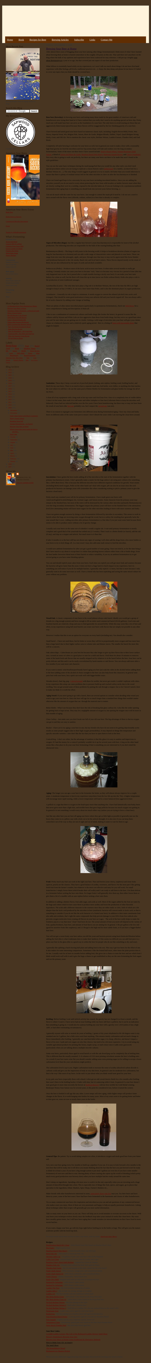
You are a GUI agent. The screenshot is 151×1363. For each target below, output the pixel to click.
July (11, 445)
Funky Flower (51, 1276)
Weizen (8, 360)
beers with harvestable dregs (123, 323)
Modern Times (30, 348)
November (14, 413)
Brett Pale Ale (51, 1254)
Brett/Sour (11, 345)
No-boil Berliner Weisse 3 (56, 1308)
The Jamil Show (52, 1345)
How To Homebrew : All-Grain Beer (20, 331)
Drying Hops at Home (15, 338)
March (12, 456)
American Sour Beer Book (14, 358)
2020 (10, 378)
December (13, 410)
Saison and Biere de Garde (70, 154)
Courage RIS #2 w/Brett (14, 244)
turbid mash (108, 169)
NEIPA (23, 351)
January (13, 461)
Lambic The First (52, 1288)
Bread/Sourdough (30, 355)
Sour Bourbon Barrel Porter (56, 1317)
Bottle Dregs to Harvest (13, 217)
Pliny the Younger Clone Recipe (18, 336)
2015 (10, 391)
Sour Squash (51, 1319)
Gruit (34, 358)
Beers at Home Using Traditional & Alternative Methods (73, 1339)
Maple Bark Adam (12, 253)
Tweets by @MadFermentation (16, 232)
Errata (8, 226)
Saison (15, 351)
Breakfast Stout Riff (16, 421)
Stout (17, 348)
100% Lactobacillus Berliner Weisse (19, 324)
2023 (10, 372)
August (12, 442)
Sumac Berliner (11, 255)
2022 (10, 375)
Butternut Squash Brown (113, 154)
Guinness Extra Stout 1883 (14, 246)
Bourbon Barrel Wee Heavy (92, 154)
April (12, 453)
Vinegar (8, 362)
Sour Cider (13, 434)
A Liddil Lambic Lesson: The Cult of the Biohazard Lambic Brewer (72, 1334)
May (12, 450)
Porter (30, 353)
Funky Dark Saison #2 (54, 1274)
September (14, 440)
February (13, 459)
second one (102, 406)
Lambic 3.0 (50, 1294)
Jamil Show (102, 1334)
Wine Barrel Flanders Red (56, 1325)
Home (10, 39)
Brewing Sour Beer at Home (16, 308)
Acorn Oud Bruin (11, 242)
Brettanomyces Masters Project (58, 1351)
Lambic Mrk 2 (51, 1291)
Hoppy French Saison (14, 313)
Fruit (27, 346)
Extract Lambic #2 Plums (14, 248)
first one (71, 406)
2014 (10, 394)
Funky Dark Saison (53, 1271)
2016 (10, 389)
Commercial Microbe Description (17, 221)
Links (92, 39)
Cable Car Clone (52, 1259)
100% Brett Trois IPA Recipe (17, 317)
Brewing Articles (60, 39)
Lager (11, 353)
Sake (27, 360)
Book (21, 39)
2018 (10, 383)
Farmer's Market (18, 360)
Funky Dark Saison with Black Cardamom (24, 416)
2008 (10, 464)
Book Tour (9, 212)
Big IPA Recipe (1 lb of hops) (17, 315)
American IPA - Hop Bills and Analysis (21, 334)
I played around (76, 681)
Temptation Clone (53, 1322)
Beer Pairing (34, 360)
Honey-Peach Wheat (109, 151)
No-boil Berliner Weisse (55, 1302)
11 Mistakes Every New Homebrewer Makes (22, 306)
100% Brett (20, 353)
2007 (10, 467)
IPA (7, 351)
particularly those (97, 1193)
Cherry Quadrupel (133, 154)
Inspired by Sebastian (54, 1282)
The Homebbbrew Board (55, 1348)
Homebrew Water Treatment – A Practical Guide (23, 311)
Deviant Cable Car (53, 1256)
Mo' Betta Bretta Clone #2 (56, 1299)
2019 (10, 380)
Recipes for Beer (37, 39)
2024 (10, 370)
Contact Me (106, 39)
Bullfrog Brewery (92, 1085)
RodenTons (50, 1314)
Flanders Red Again (53, 1268)
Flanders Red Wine (12, 251)
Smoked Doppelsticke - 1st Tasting (21, 424)
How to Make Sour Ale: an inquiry (59, 1342)
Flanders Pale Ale (53, 1265)
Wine (38, 353)
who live (107, 1193)
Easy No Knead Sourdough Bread (19, 327)
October (13, 437)
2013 (10, 397)
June (12, 448)
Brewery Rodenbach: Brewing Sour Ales (61, 1337)
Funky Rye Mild (52, 1279)
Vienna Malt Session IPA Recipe (18, 322)
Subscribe (79, 39)
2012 (10, 399)
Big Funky (50, 1248)
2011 (10, 402)
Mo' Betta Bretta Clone (55, 1297)
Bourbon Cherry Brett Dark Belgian (60, 1262)
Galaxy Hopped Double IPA (16, 320)
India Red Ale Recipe (15, 329)
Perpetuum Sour (52, 1311)
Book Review (35, 351)
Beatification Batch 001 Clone (57, 1245)
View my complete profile (25, 482)
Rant (28, 358)
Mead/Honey (14, 355)
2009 (10, 408)
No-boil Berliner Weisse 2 (56, 1305)
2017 (10, 386)
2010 (10, 405)
